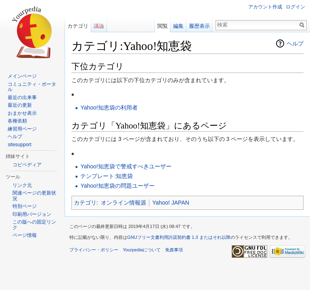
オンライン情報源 (123, 202)
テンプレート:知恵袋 (106, 176)
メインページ (22, 76)
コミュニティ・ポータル (32, 87)
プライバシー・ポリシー (93, 249)
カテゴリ (85, 202)
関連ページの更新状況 (34, 195)
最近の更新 (20, 105)
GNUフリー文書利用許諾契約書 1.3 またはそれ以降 (178, 237)
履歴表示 (199, 26)
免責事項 (174, 249)
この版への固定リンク (34, 224)
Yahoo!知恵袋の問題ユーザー (117, 185)
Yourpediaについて (142, 249)
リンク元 (22, 185)
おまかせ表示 (22, 113)
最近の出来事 (22, 97)
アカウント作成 (265, 7)
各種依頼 (17, 121)
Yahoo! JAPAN (170, 202)
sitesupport (19, 144)
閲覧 (162, 26)
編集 (178, 26)
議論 (99, 26)
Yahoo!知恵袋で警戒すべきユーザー (125, 166)
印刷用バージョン (32, 214)
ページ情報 (25, 235)
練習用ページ (22, 129)
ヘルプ (295, 43)
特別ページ (25, 206)
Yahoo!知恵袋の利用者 (108, 107)
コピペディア (27, 165)
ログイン (295, 7)
